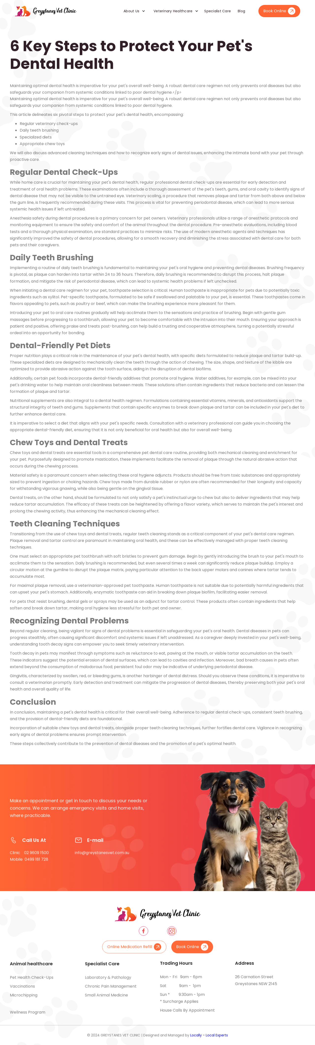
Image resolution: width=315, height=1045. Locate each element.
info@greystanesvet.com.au (102, 857)
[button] (133, 11)
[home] (45, 11)
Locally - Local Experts (209, 1035)
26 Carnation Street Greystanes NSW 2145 (256, 980)
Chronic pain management (111, 988)
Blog (241, 11)
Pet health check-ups (31, 979)
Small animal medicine (106, 997)
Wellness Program (27, 1012)
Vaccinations (22, 988)
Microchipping (23, 997)
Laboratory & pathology (108, 979)
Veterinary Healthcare (173, 11)
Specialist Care (217, 11)
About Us (131, 11)
